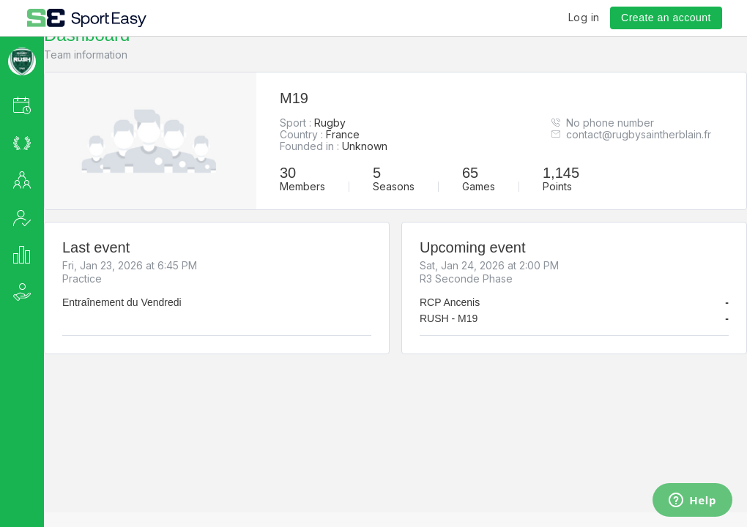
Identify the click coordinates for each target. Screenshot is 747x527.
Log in (584, 17)
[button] (41, 105)
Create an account (666, 17)
